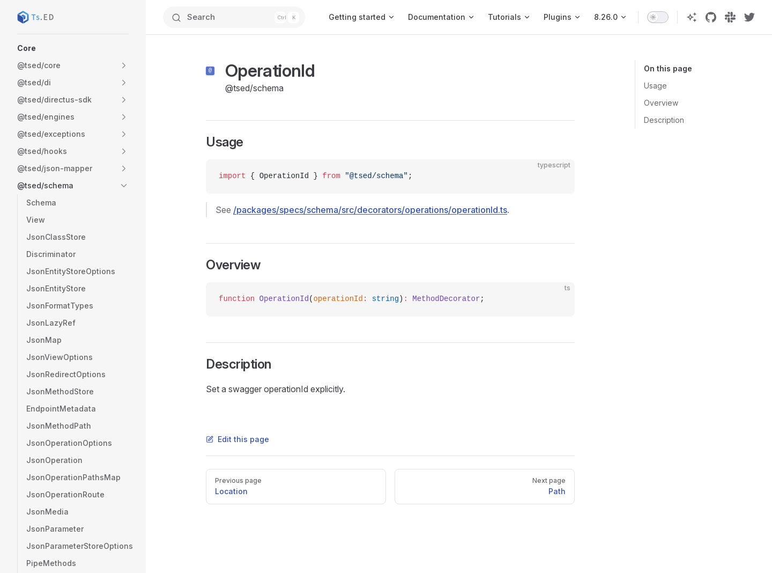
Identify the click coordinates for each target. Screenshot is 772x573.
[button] (73, 48)
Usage (655, 85)
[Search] (234, 17)
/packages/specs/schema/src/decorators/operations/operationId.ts (370, 209)
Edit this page (237, 439)
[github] (711, 17)
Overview (661, 102)
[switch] (658, 17)
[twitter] (749, 17)
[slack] (730, 17)
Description (664, 119)
